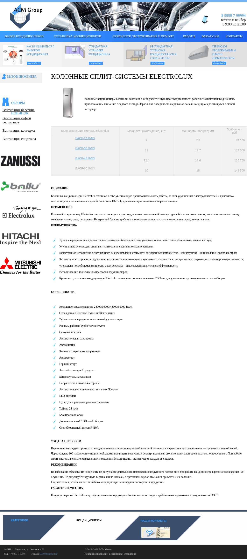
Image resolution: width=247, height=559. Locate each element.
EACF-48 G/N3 (85, 158)
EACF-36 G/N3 (85, 148)
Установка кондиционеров (77, 36)
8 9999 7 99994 (233, 15)
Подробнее (34, 63)
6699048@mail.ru (48, 553)
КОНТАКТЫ (234, 36)
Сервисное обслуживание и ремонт (143, 36)
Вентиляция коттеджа (18, 130)
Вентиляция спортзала (19, 139)
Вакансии (210, 36)
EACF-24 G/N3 (85, 138)
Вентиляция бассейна (18, 110)
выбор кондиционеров (24, 36)
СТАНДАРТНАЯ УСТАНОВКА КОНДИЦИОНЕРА (99, 50)
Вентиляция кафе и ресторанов (16, 120)
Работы (189, 36)
